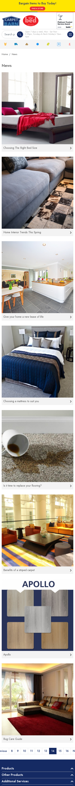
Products (8, 768)
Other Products (12, 775)
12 (38, 751)
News (14, 54)
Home (5, 54)
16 (67, 751)
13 (45, 751)
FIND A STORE (37, 8)
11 (31, 751)
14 (52, 751)
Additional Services (15, 781)
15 (60, 751)
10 (24, 751)
